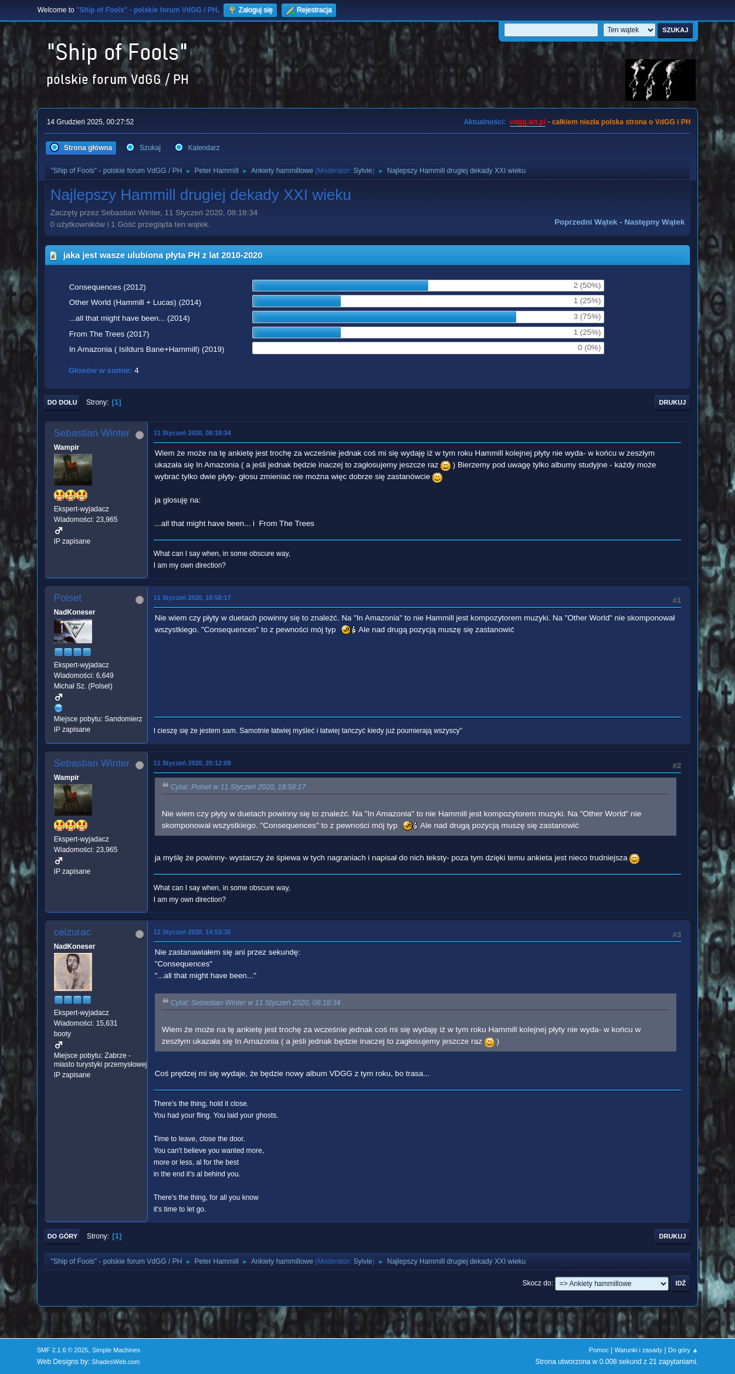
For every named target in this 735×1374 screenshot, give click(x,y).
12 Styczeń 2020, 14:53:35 (192, 931)
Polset (68, 597)
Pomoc (599, 1349)
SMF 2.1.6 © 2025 (63, 1349)
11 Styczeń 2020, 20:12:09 (192, 762)
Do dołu (62, 402)
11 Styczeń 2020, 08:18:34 (192, 432)
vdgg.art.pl (528, 122)
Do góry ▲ (683, 1349)
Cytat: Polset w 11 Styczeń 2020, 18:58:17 (238, 787)
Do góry (63, 1236)
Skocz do (536, 1283)
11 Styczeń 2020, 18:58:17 (192, 597)
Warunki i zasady (638, 1349)
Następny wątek (654, 222)
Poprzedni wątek (585, 222)
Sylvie (363, 171)
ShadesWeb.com (116, 1361)
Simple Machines (116, 1349)
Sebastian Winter (92, 433)
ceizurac (72, 932)
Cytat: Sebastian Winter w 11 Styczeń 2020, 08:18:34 (256, 1003)
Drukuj (672, 402)
